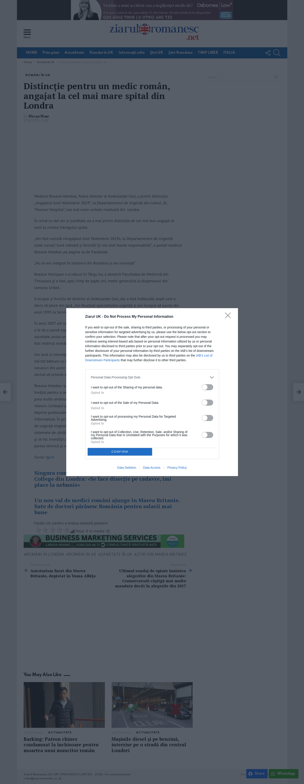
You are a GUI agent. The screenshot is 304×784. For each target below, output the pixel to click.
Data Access (151, 467)
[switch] (207, 387)
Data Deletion (126, 467)
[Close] (229, 317)
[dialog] (152, 392)
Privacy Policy (177, 467)
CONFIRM (120, 451)
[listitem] (152, 377)
